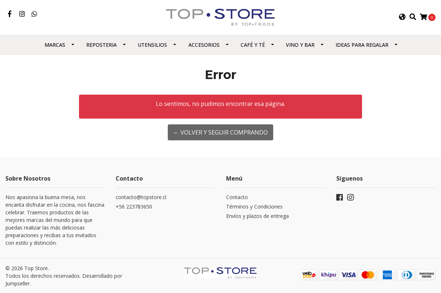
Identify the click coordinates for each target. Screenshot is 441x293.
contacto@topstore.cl (141, 197)
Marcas (55, 44)
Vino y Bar (300, 44)
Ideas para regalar (362, 44)
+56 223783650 (134, 206)
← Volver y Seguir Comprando (220, 132)
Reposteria (101, 44)
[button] (402, 17)
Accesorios (204, 44)
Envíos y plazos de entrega (257, 215)
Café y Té (253, 44)
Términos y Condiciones (254, 206)
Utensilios (152, 44)
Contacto (237, 197)
